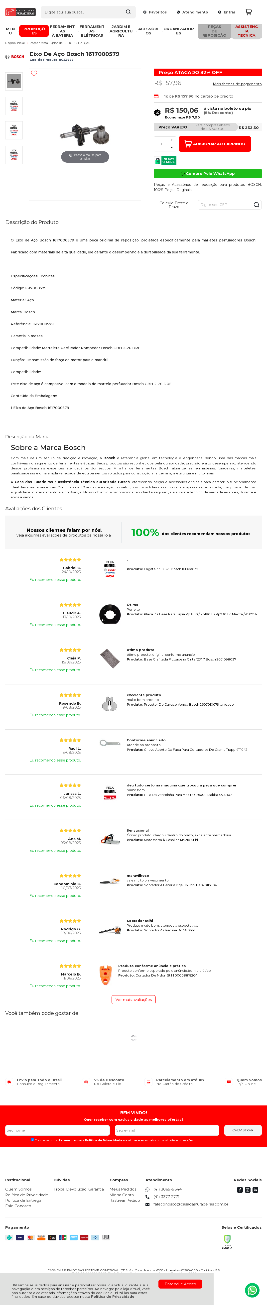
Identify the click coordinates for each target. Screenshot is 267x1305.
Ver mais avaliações (134, 999)
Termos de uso (70, 1140)
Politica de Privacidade (103, 1140)
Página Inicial (15, 43)
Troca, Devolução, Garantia (79, 1189)
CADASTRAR (243, 1130)
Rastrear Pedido (125, 1200)
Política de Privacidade (112, 1297)
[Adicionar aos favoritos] (34, 73)
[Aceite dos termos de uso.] (32, 1139)
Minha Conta (122, 1195)
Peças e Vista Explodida (46, 43)
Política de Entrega (23, 1200)
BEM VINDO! (133, 1112)
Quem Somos (18, 1189)
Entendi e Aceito (180, 1284)
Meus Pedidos (123, 1189)
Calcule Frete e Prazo (174, 205)
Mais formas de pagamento (237, 84)
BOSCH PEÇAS (79, 43)
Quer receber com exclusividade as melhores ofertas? (133, 1119)
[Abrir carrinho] (252, 12)
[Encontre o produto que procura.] (128, 12)
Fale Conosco (18, 1205)
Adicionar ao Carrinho (214, 144)
